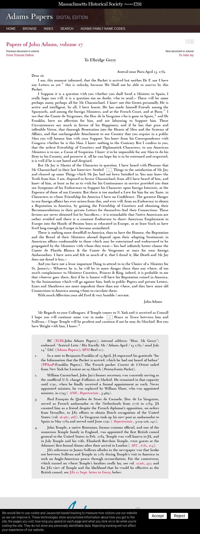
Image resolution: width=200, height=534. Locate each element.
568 (73, 417)
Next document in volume (180, 51)
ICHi (60, 341)
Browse (30, 28)
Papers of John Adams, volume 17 (44, 44)
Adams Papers (67, 350)
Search (66, 28)
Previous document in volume (22, 51)
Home (11, 28)
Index (48, 28)
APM (86, 350)
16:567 (64, 417)
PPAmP (48, 364)
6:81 (144, 445)
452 (148, 463)
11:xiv (140, 463)
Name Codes (103, 28)
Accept (158, 516)
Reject (179, 516)
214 (151, 445)
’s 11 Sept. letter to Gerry (90, 472)
